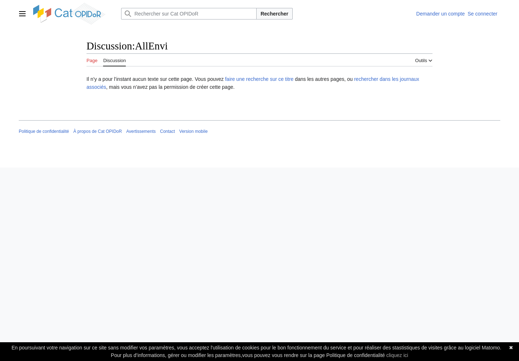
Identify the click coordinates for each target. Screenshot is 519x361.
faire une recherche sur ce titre (259, 79)
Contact (167, 131)
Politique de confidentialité (44, 131)
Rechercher (274, 14)
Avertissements (141, 131)
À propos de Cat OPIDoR (97, 131)
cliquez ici (397, 355)
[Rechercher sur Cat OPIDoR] (189, 13)
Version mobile (193, 131)
